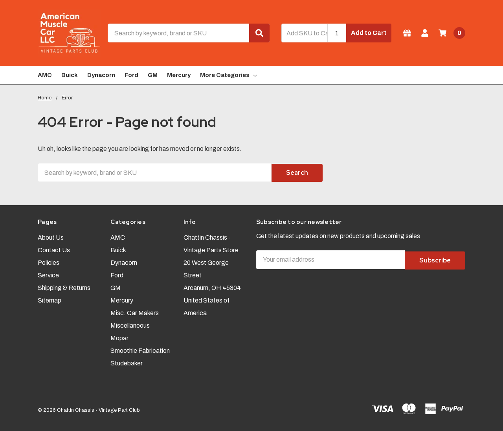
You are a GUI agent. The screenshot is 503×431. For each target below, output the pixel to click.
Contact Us (54, 249)
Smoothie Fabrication (140, 349)
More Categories (228, 75)
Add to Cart (369, 32)
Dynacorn (101, 75)
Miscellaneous (130, 324)
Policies (48, 261)
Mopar (119, 337)
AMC (45, 75)
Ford (131, 75)
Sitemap (49, 299)
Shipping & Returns (64, 286)
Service (48, 274)
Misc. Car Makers (134, 311)
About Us (51, 236)
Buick (69, 75)
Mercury (179, 75)
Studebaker (126, 362)
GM (153, 75)
